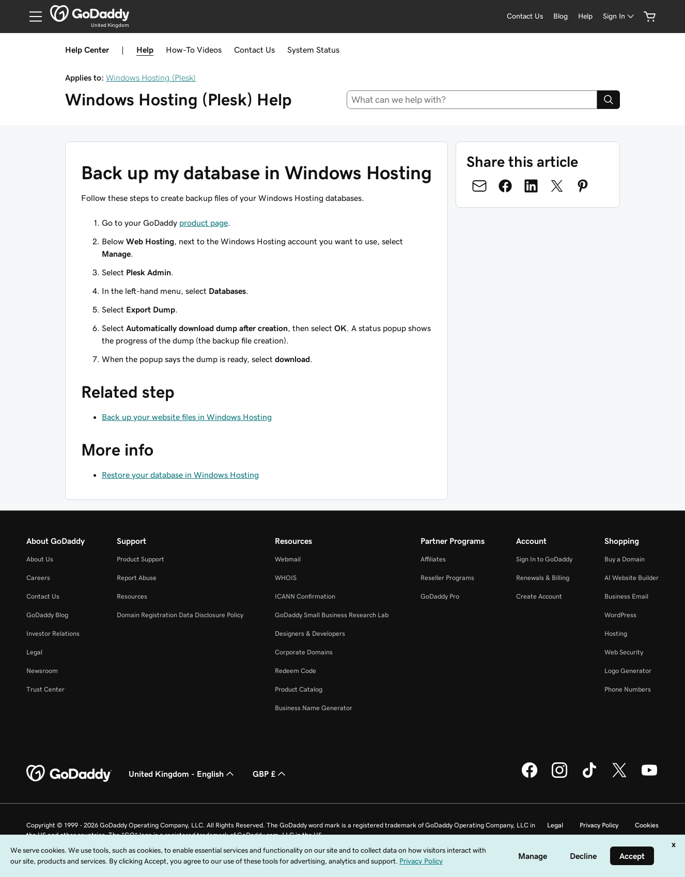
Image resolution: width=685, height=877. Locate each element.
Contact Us (254, 49)
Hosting (615, 633)
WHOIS (286, 577)
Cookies (647, 825)
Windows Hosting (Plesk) (151, 77)
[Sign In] (619, 16)
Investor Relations (53, 633)
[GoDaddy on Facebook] (529, 776)
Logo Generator (627, 670)
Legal (34, 652)
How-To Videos (194, 49)
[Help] (585, 16)
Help (144, 49)
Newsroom (42, 670)
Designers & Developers (310, 633)
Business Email (626, 596)
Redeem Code (295, 670)
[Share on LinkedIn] (531, 186)
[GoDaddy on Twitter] (619, 776)
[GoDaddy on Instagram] (559, 776)
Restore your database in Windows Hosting (180, 475)
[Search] (608, 99)
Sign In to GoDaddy (544, 559)
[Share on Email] (479, 186)
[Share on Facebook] (505, 186)
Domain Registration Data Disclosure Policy (180, 615)
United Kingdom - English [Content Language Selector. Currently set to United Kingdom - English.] (182, 774)
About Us (39, 559)
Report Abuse (137, 577)
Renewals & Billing (542, 577)
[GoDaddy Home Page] (69, 773)
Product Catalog (298, 689)
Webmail (288, 559)
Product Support (140, 559)
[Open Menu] (31, 16)
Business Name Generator (313, 707)
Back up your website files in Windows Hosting (187, 417)
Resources (132, 596)
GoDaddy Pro (440, 596)
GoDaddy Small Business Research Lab (331, 615)
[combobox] (472, 99)
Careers (38, 577)
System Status (313, 49)
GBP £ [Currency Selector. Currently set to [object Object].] (270, 774)
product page (203, 222)
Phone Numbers (627, 689)
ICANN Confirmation (305, 596)
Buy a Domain (624, 559)
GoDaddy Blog (47, 615)
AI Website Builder (631, 577)
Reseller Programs (447, 577)
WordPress (620, 615)
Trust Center (45, 689)
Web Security (623, 652)
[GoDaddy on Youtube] (649, 776)
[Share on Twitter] (557, 186)
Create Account (539, 596)
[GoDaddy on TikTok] (589, 776)
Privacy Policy (599, 825)
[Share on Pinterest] (583, 186)
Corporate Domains (304, 652)
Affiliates (433, 559)
